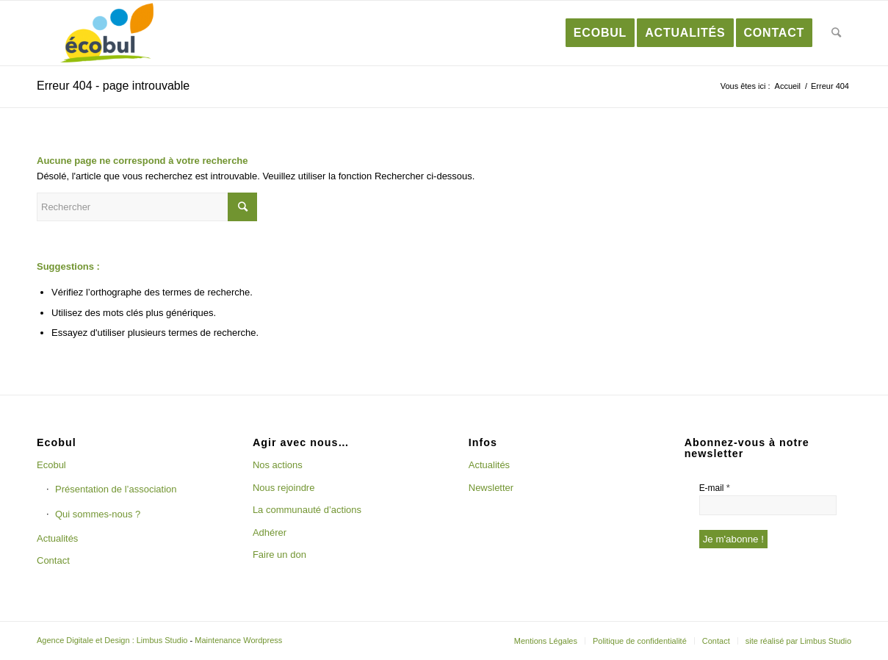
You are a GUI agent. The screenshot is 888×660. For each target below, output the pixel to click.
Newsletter (491, 487)
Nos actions (278, 464)
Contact (53, 560)
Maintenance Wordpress (238, 640)
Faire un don (279, 554)
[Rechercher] (836, 33)
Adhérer (269, 532)
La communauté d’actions (307, 509)
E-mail (714, 487)
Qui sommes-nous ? (97, 514)
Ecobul (51, 464)
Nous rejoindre (284, 487)
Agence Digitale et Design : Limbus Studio (112, 640)
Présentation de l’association (116, 489)
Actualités (57, 538)
